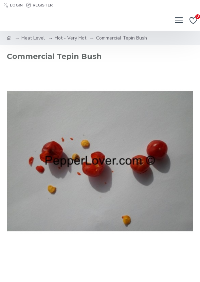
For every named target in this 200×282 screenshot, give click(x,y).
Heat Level (33, 38)
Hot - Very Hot (70, 38)
